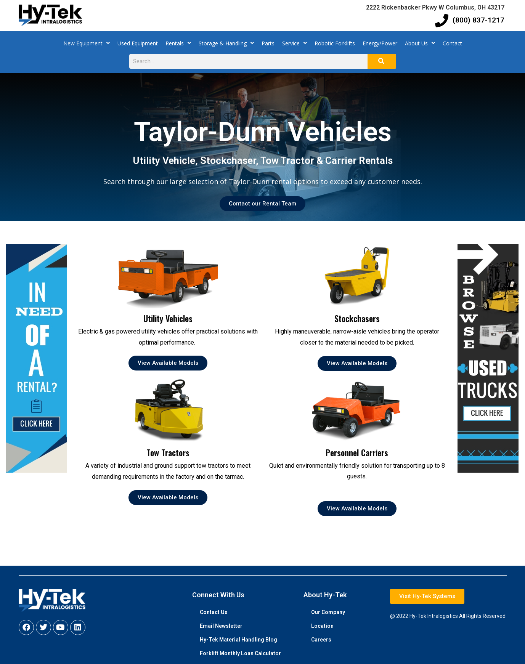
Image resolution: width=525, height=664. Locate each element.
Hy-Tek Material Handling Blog (238, 640)
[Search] (382, 61)
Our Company (328, 612)
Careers (321, 640)
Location (322, 626)
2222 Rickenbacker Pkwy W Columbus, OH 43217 (435, 7)
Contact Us (214, 612)
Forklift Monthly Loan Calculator (240, 653)
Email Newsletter (221, 626)
